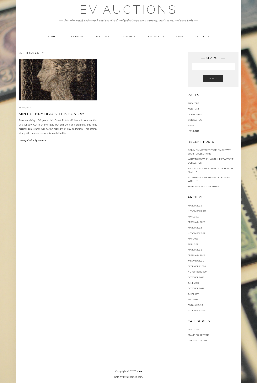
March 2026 (195, 205)
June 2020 (193, 282)
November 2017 (197, 310)
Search (213, 78)
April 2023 (194, 216)
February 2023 (196, 222)
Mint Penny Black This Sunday (51, 114)
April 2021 (194, 244)
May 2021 (193, 238)
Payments (128, 36)
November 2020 (197, 271)
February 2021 (196, 255)
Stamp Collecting (199, 335)
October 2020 (196, 277)
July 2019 (193, 293)
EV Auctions (128, 9)
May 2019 (193, 299)
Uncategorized (25, 140)
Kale (139, 371)
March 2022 (195, 227)
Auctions (102, 36)
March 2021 (195, 249)
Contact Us (155, 36)
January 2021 (196, 260)
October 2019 (196, 288)
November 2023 (197, 211)
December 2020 (197, 266)
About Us (202, 36)
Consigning (75, 36)
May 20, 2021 (25, 107)
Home (52, 36)
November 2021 (197, 233)
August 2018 (195, 304)
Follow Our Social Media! (204, 186)
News (179, 36)
